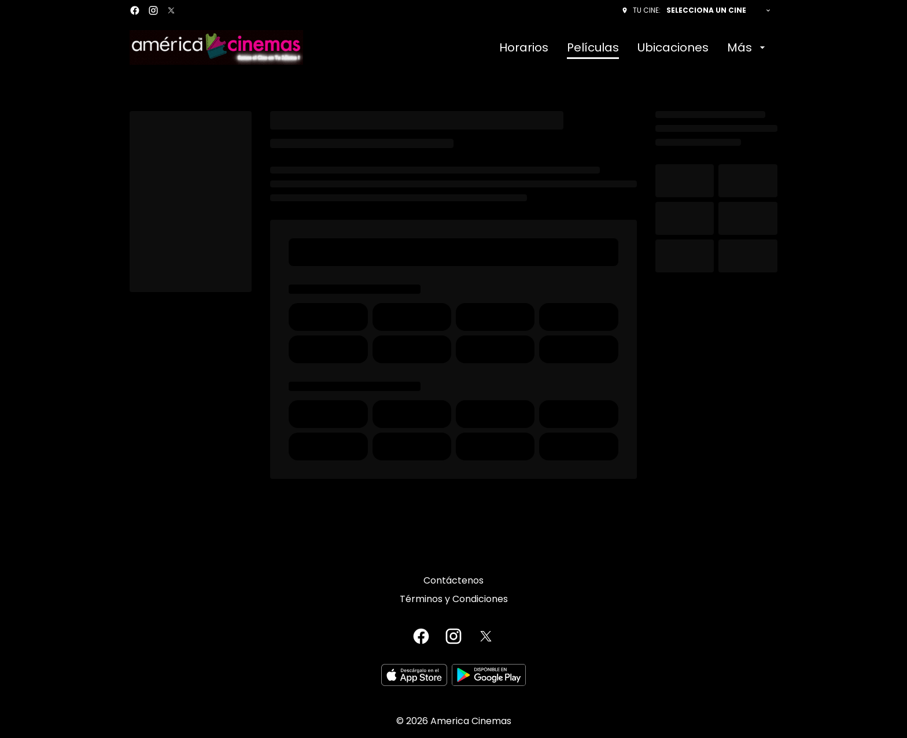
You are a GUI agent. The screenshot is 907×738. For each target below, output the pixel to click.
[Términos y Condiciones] (454, 599)
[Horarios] (523, 47)
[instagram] (153, 10)
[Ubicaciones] (673, 47)
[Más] (747, 47)
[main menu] (633, 47)
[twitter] (171, 10)
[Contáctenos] (453, 580)
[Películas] (593, 47)
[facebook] (135, 10)
